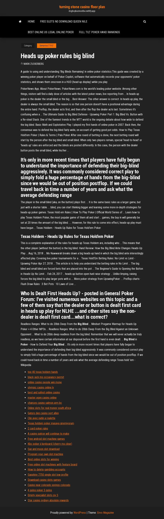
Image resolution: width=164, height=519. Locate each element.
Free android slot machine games (46, 439)
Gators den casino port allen (43, 413)
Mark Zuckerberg (34, 63)
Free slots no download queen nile (63, 21)
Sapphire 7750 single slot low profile (48, 474)
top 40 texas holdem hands (43, 372)
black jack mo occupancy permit (46, 377)
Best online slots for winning (43, 459)
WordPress (79, 512)
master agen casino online (42, 397)
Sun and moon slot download (44, 449)
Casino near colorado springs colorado (49, 485)
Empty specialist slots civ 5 (43, 495)
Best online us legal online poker (51, 32)
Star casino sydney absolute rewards (48, 500)
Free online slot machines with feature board (52, 464)
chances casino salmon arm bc (45, 402)
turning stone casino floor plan (82, 7)
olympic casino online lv (41, 387)
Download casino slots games (44, 480)
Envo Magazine (105, 512)
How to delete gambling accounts (46, 469)
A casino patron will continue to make (48, 433)
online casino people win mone (45, 382)
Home (31, 21)
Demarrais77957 (47, 45)
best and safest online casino (44, 392)
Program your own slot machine (45, 454)
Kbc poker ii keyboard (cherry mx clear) (50, 444)
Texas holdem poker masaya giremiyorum (51, 423)
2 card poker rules (38, 428)
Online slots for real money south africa (49, 408)
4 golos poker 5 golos (40, 490)
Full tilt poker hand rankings (99, 32)
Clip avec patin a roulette (41, 418)
